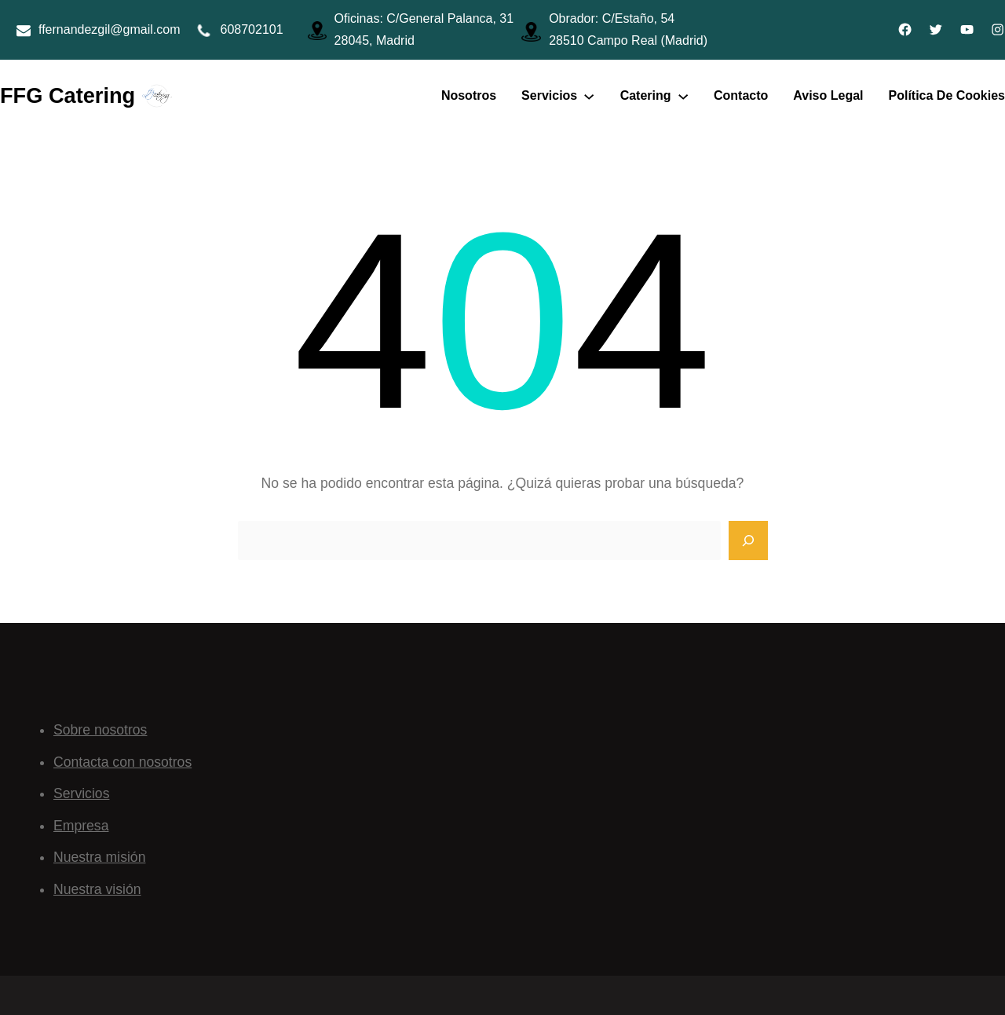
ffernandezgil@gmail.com (109, 29)
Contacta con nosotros (122, 762)
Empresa (80, 826)
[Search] (748, 540)
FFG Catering (67, 95)
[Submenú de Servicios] (588, 95)
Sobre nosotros (100, 730)
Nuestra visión (97, 889)
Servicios (81, 793)
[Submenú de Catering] (683, 95)
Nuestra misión (99, 857)
